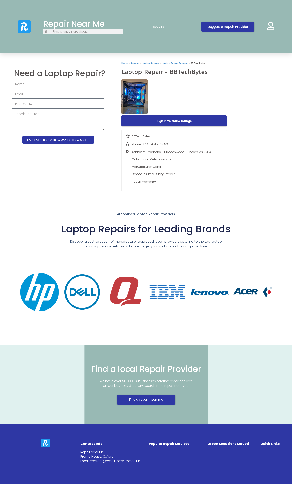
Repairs (162, 26)
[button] (174, 121)
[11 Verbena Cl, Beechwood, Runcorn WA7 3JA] (259, 91)
